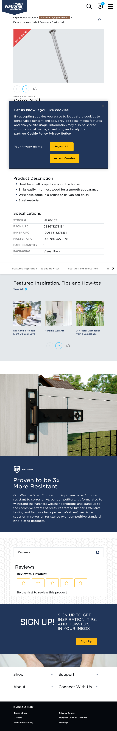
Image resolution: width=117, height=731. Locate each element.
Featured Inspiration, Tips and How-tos (36, 268)
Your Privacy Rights (28, 146)
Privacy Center (67, 713)
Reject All (61, 146)
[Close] (103, 105)
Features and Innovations (83, 268)
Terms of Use (20, 713)
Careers (18, 717)
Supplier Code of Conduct (73, 717)
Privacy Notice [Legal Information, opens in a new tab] (60, 133)
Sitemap (63, 722)
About (19, 687)
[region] (58, 135)
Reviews (24, 552)
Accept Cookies (64, 158)
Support (66, 674)
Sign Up (86, 641)
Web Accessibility (23, 722)
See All (20, 289)
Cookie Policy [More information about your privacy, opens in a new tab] (37, 133)
